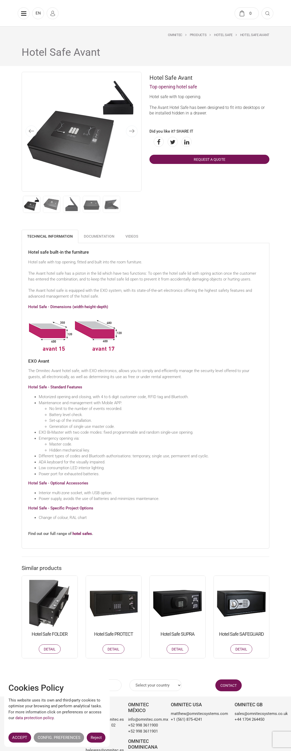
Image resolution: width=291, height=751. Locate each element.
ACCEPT (19, 737)
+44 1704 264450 (249, 719)
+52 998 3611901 (143, 731)
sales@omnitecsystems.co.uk (252, 713)
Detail (50, 649)
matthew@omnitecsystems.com (199, 713)
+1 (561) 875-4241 (186, 719)
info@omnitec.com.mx (145, 719)
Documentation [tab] (99, 236)
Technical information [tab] (50, 236)
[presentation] (31, 131)
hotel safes (82, 533)
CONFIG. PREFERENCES (59, 737)
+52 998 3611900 (143, 725)
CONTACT (228, 685)
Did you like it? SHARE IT (171, 131)
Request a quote (209, 159)
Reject (96, 737)
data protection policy (34, 717)
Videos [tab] (131, 236)
